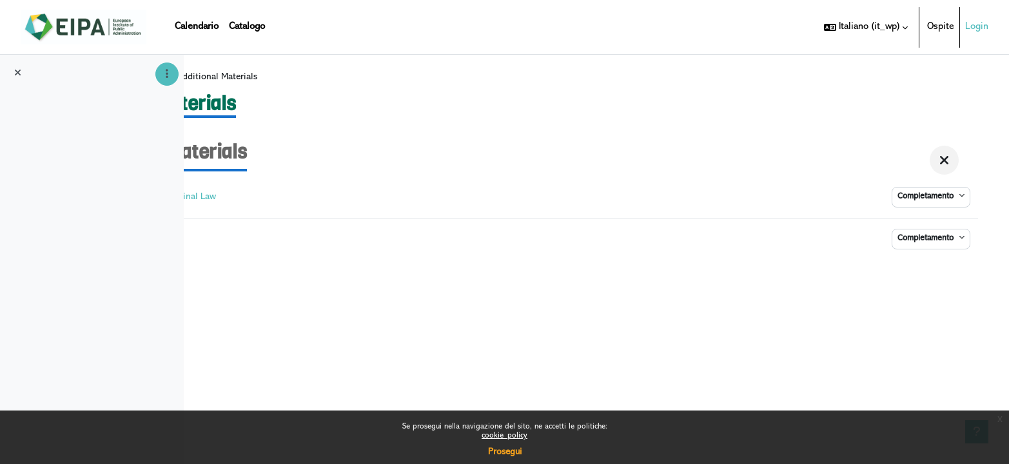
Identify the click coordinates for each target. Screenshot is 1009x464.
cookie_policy (504, 436)
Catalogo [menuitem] (247, 27)
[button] (866, 27)
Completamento (927, 202)
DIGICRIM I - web (276, 82)
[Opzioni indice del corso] (167, 74)
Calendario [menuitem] (197, 27)
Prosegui (505, 452)
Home (216, 82)
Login (976, 27)
